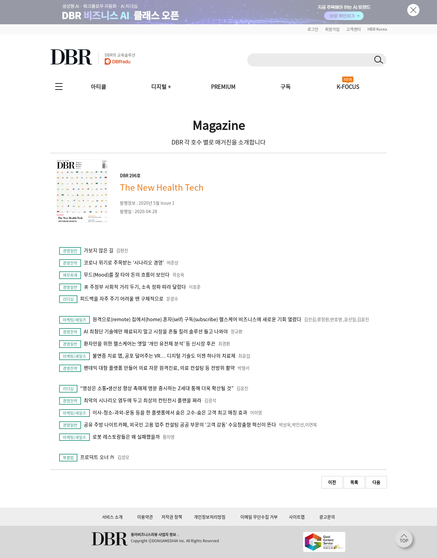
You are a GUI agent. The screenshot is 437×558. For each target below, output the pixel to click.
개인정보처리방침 (209, 517)
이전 (332, 482)
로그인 (312, 29)
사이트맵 (297, 517)
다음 (376, 482)
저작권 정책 (171, 517)
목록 (354, 482)
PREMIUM (223, 87)
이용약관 (145, 517)
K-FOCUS (348, 87)
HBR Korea (377, 29)
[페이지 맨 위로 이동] (406, 540)
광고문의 (327, 517)
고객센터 (353, 29)
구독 (285, 87)
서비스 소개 (112, 517)
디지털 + (161, 87)
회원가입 (332, 29)
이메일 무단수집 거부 (259, 517)
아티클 (98, 87)
